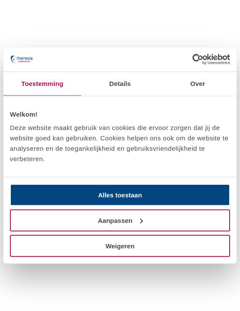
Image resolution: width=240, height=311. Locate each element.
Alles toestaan (120, 195)
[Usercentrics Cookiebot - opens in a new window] (192, 59)
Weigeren (119, 245)
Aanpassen (120, 220)
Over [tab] (197, 83)
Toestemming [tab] (42, 83)
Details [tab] (120, 83)
